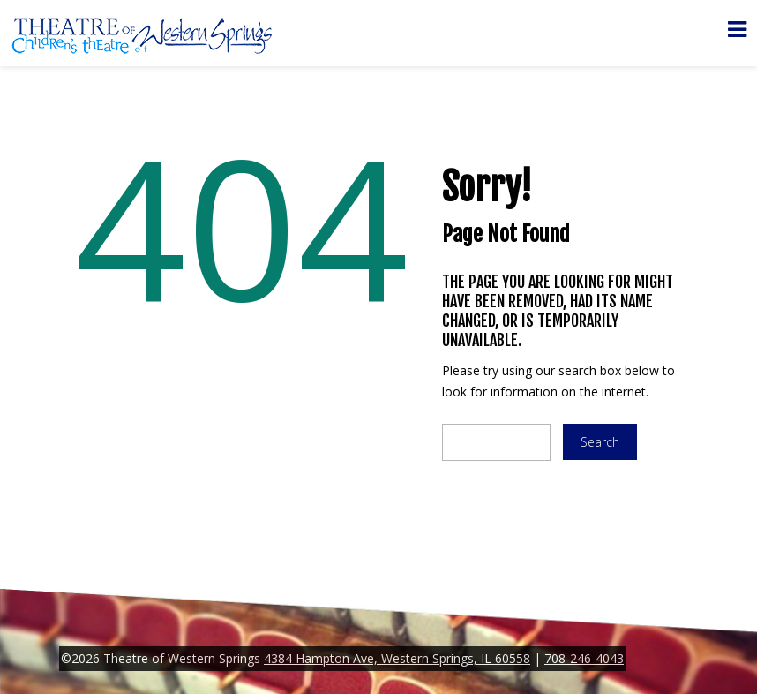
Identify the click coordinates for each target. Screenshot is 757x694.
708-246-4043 (584, 658)
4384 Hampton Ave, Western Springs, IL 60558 (397, 658)
